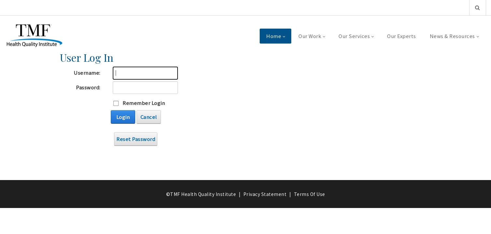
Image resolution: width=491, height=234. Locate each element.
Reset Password (135, 139)
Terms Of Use (309, 194)
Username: (87, 72)
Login (123, 116)
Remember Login (144, 102)
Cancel (148, 116)
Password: (88, 87)
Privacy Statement (265, 194)
